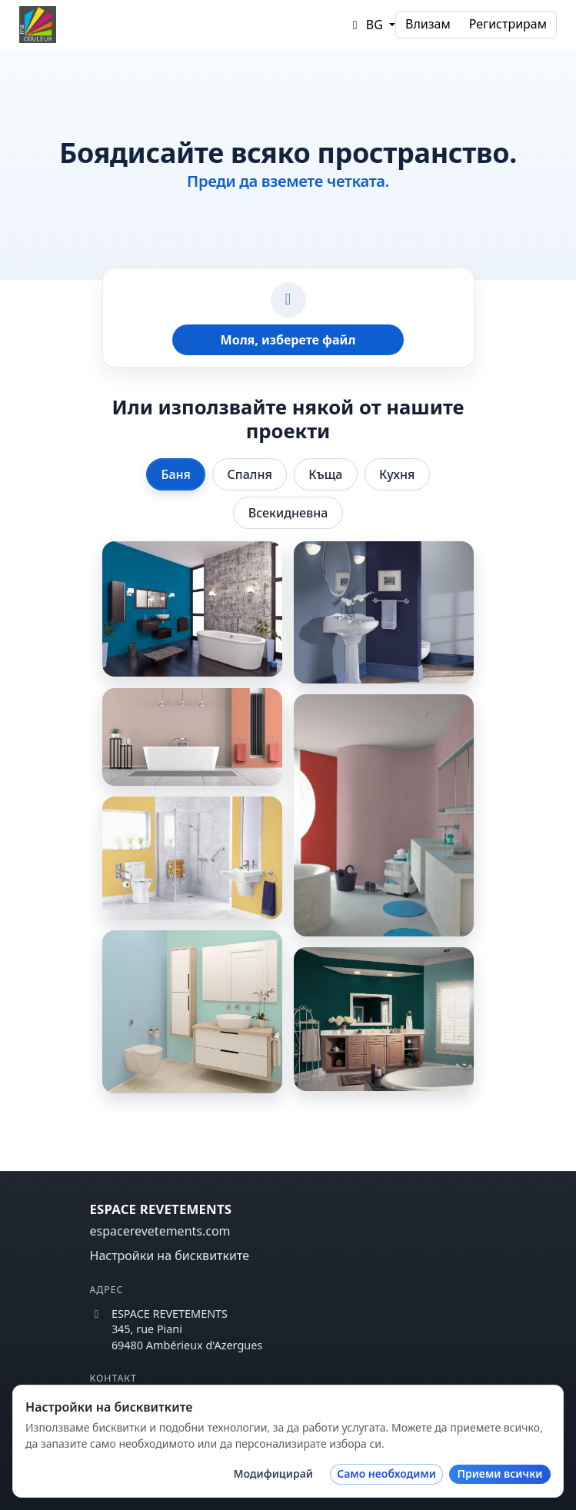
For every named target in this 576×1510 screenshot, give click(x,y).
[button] (371, 24)
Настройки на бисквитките (170, 1255)
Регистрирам (508, 23)
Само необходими (386, 1473)
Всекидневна (288, 512)
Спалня (250, 474)
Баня (176, 474)
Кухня (397, 474)
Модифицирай (273, 1473)
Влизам (428, 23)
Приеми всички (499, 1473)
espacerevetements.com (160, 1230)
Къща (325, 474)
